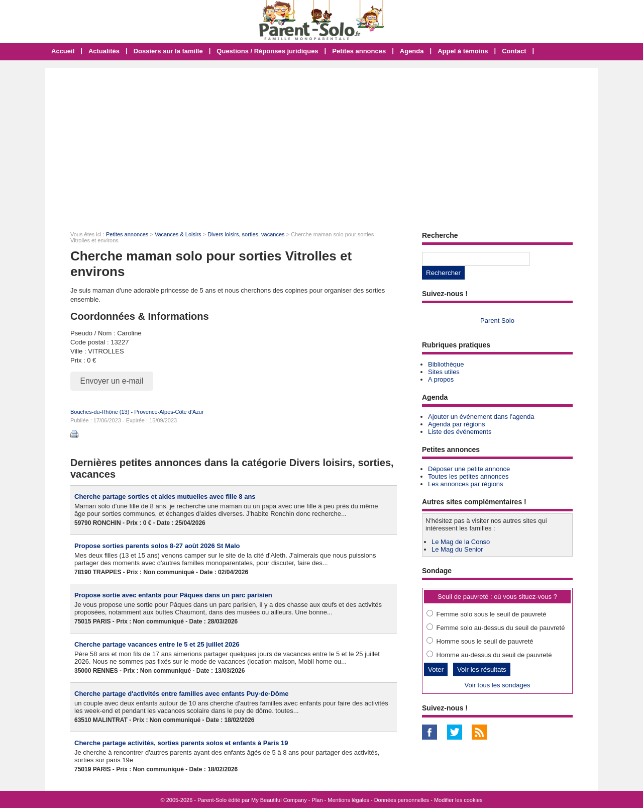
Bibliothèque (446, 364)
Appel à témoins (463, 51)
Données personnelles (401, 800)
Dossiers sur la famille (168, 51)
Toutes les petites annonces (468, 476)
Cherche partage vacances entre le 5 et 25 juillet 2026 (157, 644)
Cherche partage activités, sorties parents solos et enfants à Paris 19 (181, 743)
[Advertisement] (321, 143)
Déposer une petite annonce (469, 469)
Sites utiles (444, 372)
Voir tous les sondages (497, 685)
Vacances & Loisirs (178, 234)
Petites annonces (359, 51)
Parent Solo (497, 320)
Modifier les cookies (458, 800)
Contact (514, 51)
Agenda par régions (456, 424)
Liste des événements (459, 431)
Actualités (104, 51)
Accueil (62, 51)
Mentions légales (348, 800)
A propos (441, 379)
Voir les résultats (481, 669)
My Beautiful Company (279, 800)
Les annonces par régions (465, 484)
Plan (317, 800)
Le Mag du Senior (457, 549)
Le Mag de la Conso (461, 542)
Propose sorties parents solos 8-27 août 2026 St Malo (157, 546)
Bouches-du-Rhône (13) (99, 412)
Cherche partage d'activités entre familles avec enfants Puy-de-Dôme (181, 693)
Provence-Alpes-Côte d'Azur (168, 412)
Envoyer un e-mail (112, 381)
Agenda (412, 51)
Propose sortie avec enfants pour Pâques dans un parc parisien (173, 595)
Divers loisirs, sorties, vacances (245, 234)
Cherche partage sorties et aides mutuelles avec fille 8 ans (165, 496)
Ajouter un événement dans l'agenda (481, 416)
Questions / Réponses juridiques (267, 51)
